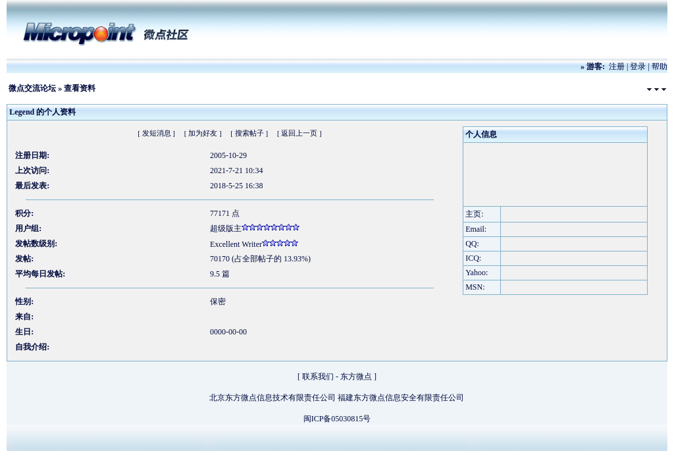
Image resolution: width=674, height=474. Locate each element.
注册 (617, 66)
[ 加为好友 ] (203, 133)
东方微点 (356, 376)
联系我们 (318, 376)
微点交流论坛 (32, 88)
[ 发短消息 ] (156, 133)
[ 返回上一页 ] (299, 133)
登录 (638, 66)
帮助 (659, 66)
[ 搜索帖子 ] (249, 133)
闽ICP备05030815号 (337, 418)
